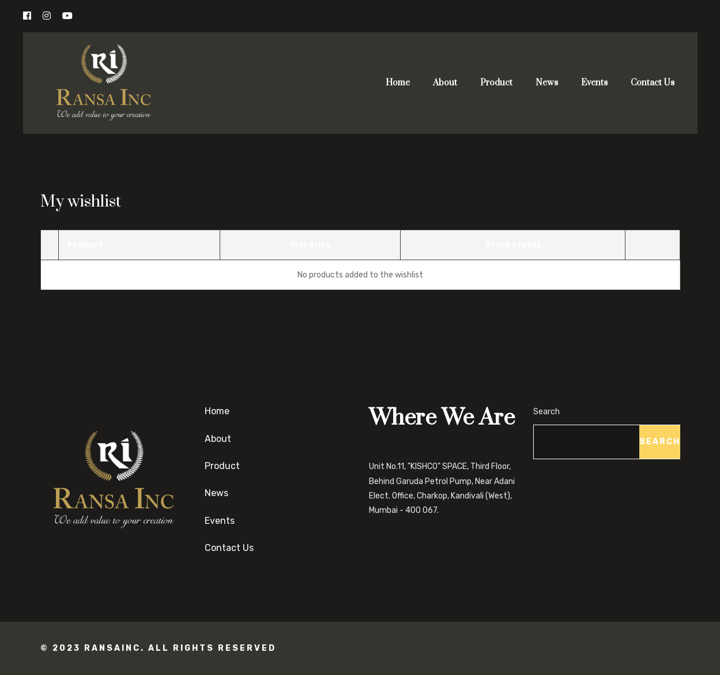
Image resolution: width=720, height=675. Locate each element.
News (547, 82)
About (445, 82)
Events (594, 82)
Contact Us (652, 82)
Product (496, 82)
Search (546, 412)
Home (398, 82)
